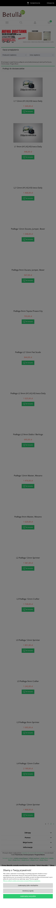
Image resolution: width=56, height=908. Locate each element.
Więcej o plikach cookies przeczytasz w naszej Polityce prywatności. (21, 881)
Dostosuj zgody (28, 891)
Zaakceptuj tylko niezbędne (28, 885)
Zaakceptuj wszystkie (28, 896)
